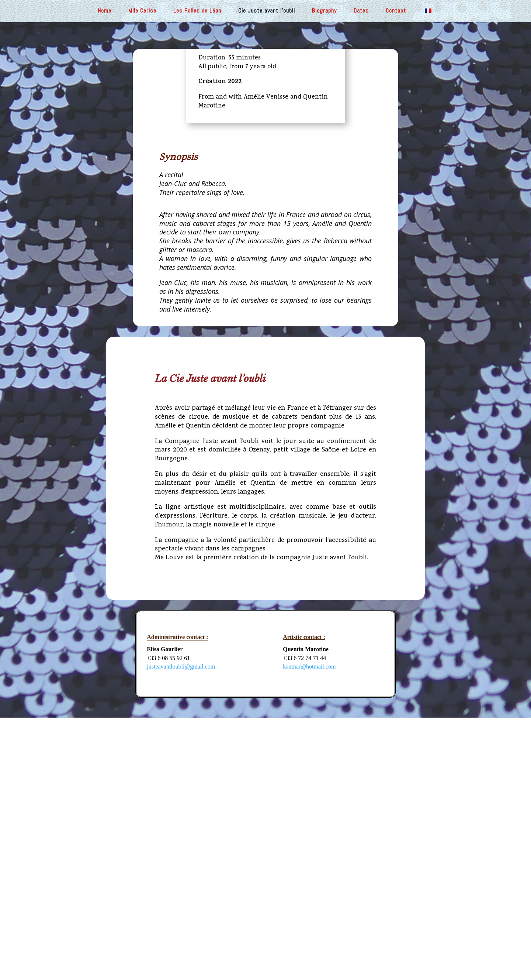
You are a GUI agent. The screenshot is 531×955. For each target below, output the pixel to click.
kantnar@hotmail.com (309, 666)
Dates (361, 11)
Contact (396, 11)
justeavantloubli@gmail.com (181, 666)
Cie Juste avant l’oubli (266, 11)
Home (104, 11)
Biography (324, 11)
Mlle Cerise (142, 11)
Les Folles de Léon (197, 11)
